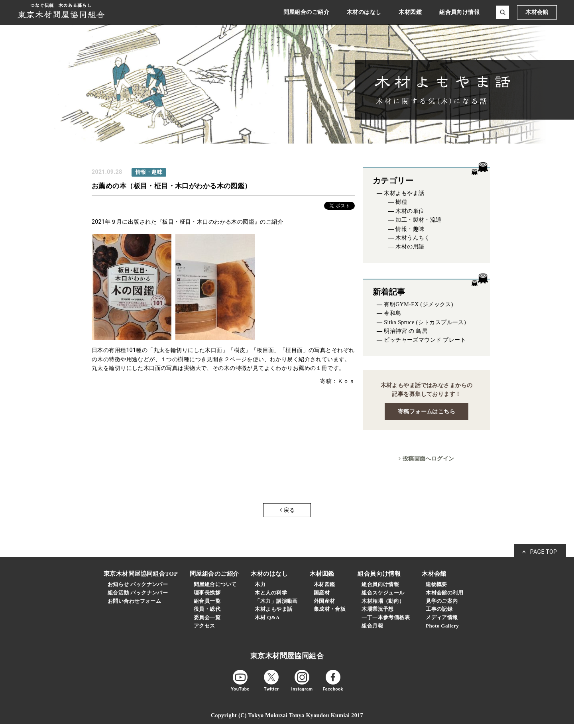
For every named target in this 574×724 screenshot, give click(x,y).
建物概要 (436, 584)
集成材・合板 (330, 609)
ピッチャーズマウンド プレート (425, 340)
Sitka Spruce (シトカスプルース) (425, 322)
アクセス (204, 626)
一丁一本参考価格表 (386, 617)
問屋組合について (215, 584)
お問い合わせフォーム (134, 601)
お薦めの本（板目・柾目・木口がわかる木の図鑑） (172, 186)
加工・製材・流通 (418, 220)
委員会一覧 (207, 617)
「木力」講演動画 (276, 601)
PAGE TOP (543, 552)
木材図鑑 (324, 584)
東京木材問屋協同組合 (287, 656)
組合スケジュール (383, 593)
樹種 (401, 202)
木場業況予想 (378, 609)
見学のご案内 (442, 601)
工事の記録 (439, 609)
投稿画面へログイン (426, 458)
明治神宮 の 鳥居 (405, 331)
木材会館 (536, 12)
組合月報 (372, 626)
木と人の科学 (271, 593)
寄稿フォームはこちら (426, 411)
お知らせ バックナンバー (138, 584)
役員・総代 (207, 609)
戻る (287, 510)
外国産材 (324, 601)
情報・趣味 (409, 229)
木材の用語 (409, 247)
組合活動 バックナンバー (138, 593)
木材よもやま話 (404, 193)
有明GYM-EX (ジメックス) (418, 304)
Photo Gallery (442, 626)
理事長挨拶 (207, 593)
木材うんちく (412, 238)
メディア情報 (442, 617)
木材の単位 (409, 211)
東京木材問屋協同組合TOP (141, 574)
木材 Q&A (267, 617)
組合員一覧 (207, 601)
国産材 (322, 593)
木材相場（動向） (383, 601)
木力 (260, 584)
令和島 (392, 313)
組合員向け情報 (380, 584)
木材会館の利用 (444, 593)
